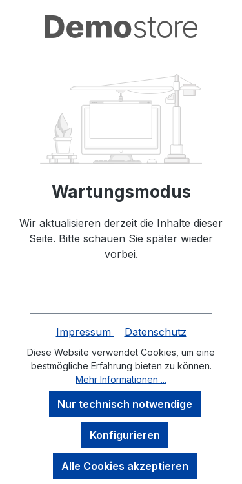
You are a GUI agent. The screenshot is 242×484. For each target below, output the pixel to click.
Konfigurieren (125, 435)
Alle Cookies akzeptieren (124, 466)
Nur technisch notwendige (124, 404)
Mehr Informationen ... (121, 379)
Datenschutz (156, 331)
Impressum (85, 331)
